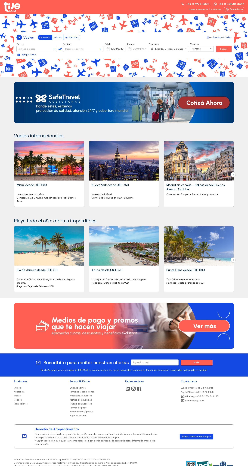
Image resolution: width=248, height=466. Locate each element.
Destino (67, 44)
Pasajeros (154, 44)
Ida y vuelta (44, 37)
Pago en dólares (78, 415)
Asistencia (19, 391)
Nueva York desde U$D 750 (110, 185)
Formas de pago (78, 407)
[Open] (54, 49)
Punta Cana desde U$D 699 (185, 270)
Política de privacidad (81, 399)
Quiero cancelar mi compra (196, 436)
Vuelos (17, 387)
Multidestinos (72, 37)
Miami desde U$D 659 (32, 185)
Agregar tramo (26, 54)
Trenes (17, 395)
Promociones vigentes (81, 411)
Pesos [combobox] (196, 48)
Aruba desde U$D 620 (107, 270)
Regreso (131, 44)
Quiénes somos (78, 387)
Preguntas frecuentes (81, 395)
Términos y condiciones (82, 391)
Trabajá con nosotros (81, 403)
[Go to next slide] (233, 174)
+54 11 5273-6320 (195, 4)
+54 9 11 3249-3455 (228, 4)
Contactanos (234, 9)
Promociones (21, 403)
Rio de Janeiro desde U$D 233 (37, 270)
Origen (19, 44)
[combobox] (34, 49)
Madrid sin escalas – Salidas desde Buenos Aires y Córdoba (195, 187)
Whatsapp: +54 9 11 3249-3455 (199, 396)
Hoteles (18, 399)
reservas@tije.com (192, 400)
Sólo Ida (58, 37)
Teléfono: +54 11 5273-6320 (197, 392)
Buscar (223, 48)
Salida (108, 44)
